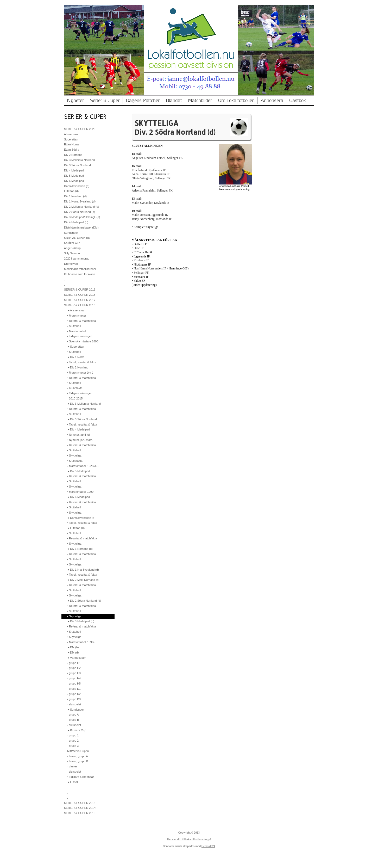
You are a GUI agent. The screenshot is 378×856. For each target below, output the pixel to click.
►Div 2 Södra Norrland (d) (84, 600)
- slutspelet (74, 704)
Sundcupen (71, 232)
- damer (72, 766)
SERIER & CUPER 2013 (79, 813)
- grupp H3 (74, 673)
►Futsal (72, 782)
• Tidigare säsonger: (79, 393)
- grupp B (73, 719)
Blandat (174, 100)
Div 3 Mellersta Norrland (79, 160)
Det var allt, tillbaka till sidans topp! (189, 839)
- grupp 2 (73, 740)
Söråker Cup (72, 242)
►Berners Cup (76, 730)
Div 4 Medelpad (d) (76, 222)
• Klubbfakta (75, 388)
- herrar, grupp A (77, 756)
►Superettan (75, 346)
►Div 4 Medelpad (78, 429)
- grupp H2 (74, 667)
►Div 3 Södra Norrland (82, 419)
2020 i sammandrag (76, 258)
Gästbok (297, 100)
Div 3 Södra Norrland (77, 165)
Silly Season (72, 253)
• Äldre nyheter (76, 315)
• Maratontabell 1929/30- (82, 465)
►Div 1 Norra (76, 357)
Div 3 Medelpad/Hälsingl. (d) (82, 217)
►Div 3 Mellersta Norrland (84, 403)
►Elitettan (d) (76, 527)
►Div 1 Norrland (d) (80, 548)
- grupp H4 (74, 678)
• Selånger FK (140, 272)
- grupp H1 (74, 662)
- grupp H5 (74, 683)
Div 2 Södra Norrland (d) (79, 211)
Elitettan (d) (71, 191)
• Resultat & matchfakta (82, 538)
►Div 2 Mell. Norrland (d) (83, 579)
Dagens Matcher (143, 100)
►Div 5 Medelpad (78, 471)
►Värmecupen (76, 657)
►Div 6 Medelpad (78, 496)
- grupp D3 (74, 699)
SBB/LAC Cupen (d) (77, 237)
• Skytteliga (74, 455)
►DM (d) (73, 652)
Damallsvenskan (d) (76, 186)
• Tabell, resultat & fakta (82, 424)
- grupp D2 (74, 693)
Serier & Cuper (105, 100)
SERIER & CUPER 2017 (79, 299)
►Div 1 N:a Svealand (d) (83, 569)
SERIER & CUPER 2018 (79, 294)
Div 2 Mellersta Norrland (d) (81, 206)
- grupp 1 (73, 735)
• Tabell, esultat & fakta (81, 362)
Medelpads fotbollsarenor (80, 268)
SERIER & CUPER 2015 (79, 802)
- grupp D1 (74, 688)
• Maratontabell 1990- (81, 491)
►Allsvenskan (76, 310)
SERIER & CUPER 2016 (79, 305)
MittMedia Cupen (78, 751)
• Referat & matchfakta (81, 320)
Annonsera (272, 100)
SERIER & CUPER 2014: (80, 807)
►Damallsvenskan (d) (81, 517)
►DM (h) (73, 647)
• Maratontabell (76, 331)
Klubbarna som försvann (79, 274)
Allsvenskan (71, 134)
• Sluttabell (74, 326)
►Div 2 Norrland (77, 367)
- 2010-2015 (75, 398)
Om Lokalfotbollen (236, 100)
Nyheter (75, 100)
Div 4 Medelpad (74, 170)
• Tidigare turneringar (80, 776)
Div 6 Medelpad (74, 180)
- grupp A (73, 714)
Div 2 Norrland (73, 154)
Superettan (71, 139)
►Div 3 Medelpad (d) (80, 621)
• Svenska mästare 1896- (83, 341)
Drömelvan (71, 263)
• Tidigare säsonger (79, 336)
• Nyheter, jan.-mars (79, 439)
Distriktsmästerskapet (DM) (81, 227)
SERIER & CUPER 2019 (79, 289)
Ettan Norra (71, 144)
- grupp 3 (73, 745)
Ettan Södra (71, 149)
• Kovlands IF (140, 260)
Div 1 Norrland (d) (75, 196)
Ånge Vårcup (72, 248)
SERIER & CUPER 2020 (79, 129)
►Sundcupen (76, 709)
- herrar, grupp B (77, 761)
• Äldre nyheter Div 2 (80, 372)
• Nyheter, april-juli (78, 434)
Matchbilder (200, 100)
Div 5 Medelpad (74, 175)
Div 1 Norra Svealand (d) (80, 201)
